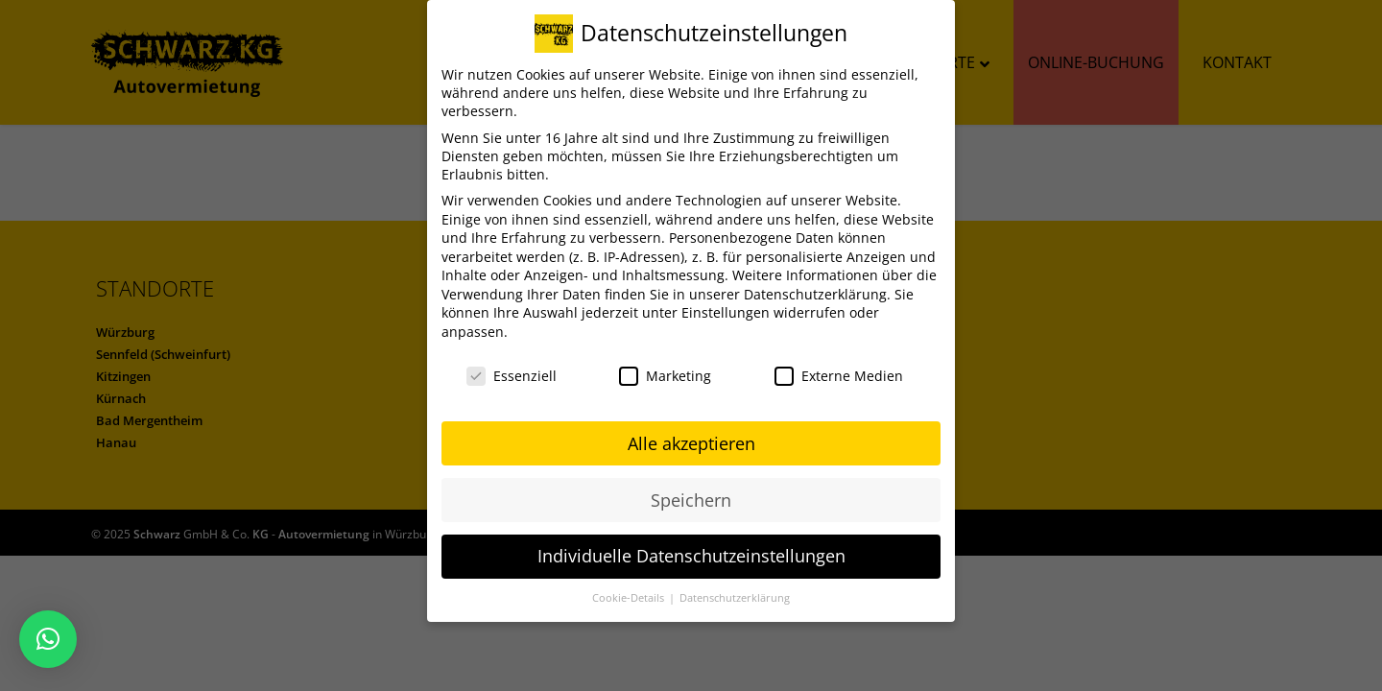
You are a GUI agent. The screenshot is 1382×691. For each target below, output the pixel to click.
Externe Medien (838, 376)
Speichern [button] (691, 500)
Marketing (665, 376)
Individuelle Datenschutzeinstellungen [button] (691, 555)
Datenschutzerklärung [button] (734, 598)
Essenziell (511, 376)
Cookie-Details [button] (629, 598)
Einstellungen (725, 312)
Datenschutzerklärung (815, 294)
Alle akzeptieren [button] (691, 443)
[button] (48, 639)
